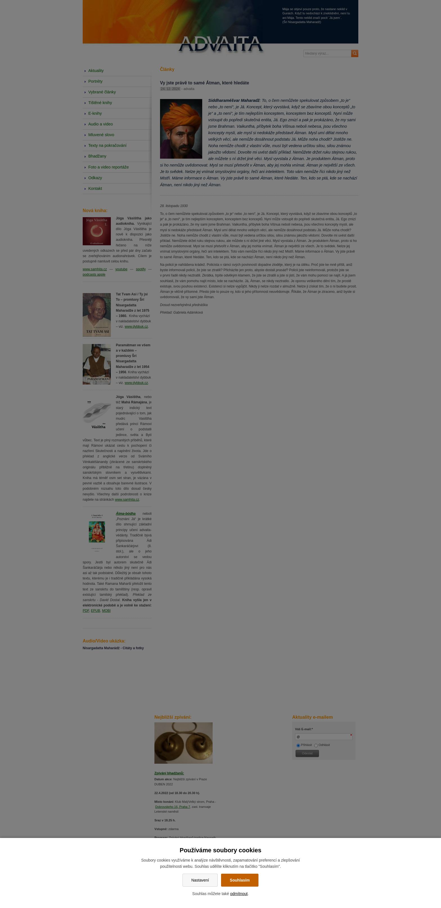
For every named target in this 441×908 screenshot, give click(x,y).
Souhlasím (240, 880)
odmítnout (239, 893)
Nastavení (200, 880)
